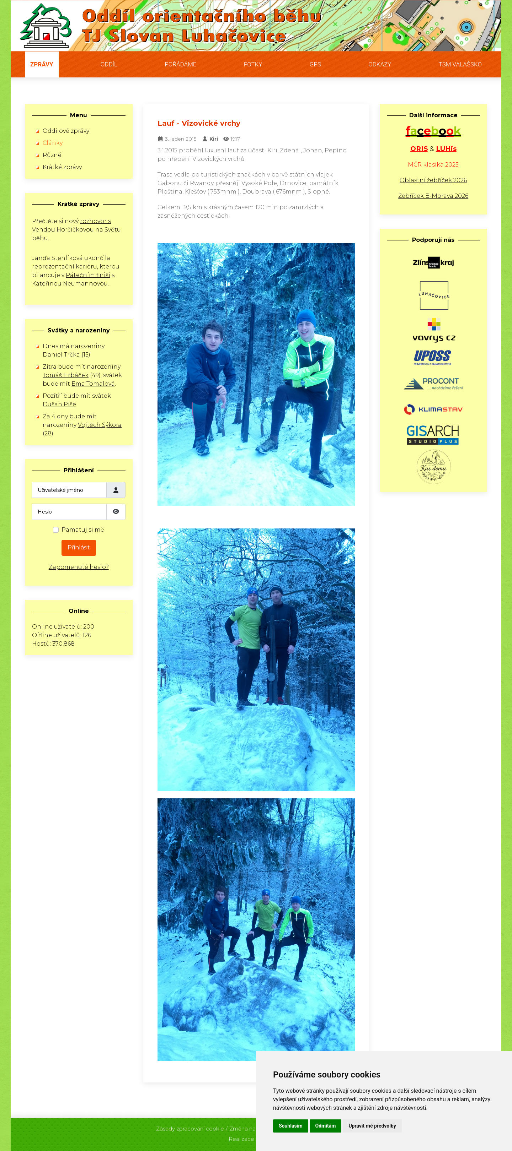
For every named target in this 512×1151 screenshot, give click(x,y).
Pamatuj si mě (83, 529)
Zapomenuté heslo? (79, 567)
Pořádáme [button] (180, 64)
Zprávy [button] (41, 64)
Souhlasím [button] (291, 1126)
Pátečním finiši (88, 275)
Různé (52, 155)
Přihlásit (79, 547)
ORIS (419, 149)
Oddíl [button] (109, 64)
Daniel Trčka (61, 354)
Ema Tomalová (93, 383)
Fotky (253, 64)
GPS (315, 64)
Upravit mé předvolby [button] (372, 1126)
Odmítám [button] (325, 1126)
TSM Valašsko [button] (460, 64)
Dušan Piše (59, 404)
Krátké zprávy (62, 167)
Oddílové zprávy (66, 130)
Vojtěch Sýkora (100, 425)
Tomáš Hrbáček (66, 375)
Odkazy (379, 64)
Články (53, 143)
